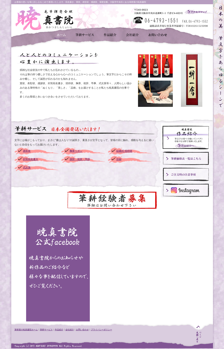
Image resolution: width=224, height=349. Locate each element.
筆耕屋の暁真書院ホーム (26, 329)
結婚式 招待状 (124, 150)
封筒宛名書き (30, 159)
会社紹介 (69, 329)
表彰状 (27, 150)
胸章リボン (76, 150)
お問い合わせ (82, 329)
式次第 (27, 167)
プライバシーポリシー (101, 329)
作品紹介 (59, 329)
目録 (118, 159)
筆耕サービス (46, 329)
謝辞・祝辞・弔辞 (80, 159)
